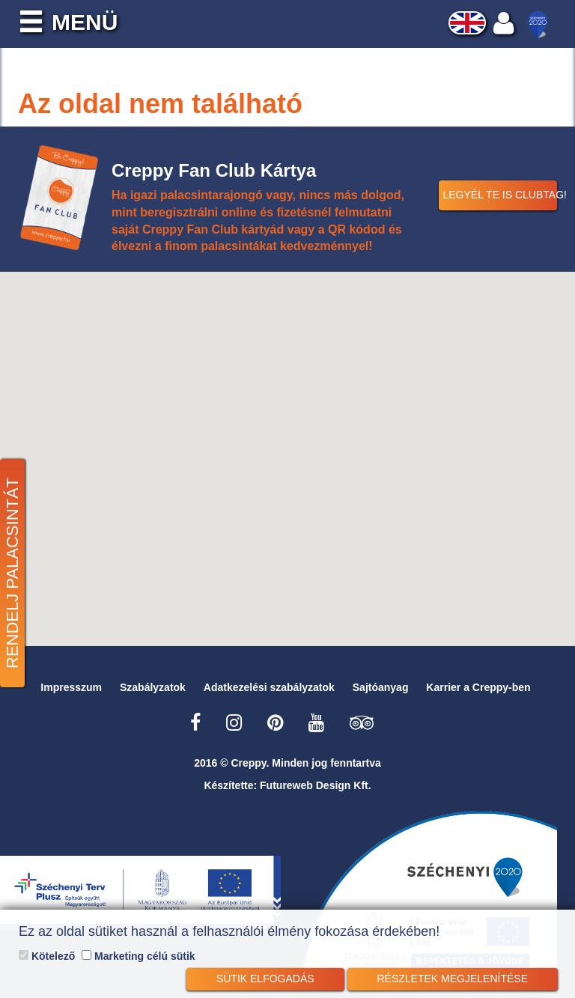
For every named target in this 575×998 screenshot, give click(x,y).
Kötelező (47, 956)
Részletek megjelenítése (453, 979)
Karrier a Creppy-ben (478, 687)
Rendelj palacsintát (12, 573)
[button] (287, 450)
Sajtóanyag (381, 687)
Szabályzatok (153, 687)
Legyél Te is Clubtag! (499, 195)
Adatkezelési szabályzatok (269, 687)
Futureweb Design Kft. (315, 785)
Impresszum (71, 687)
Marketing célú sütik (138, 956)
